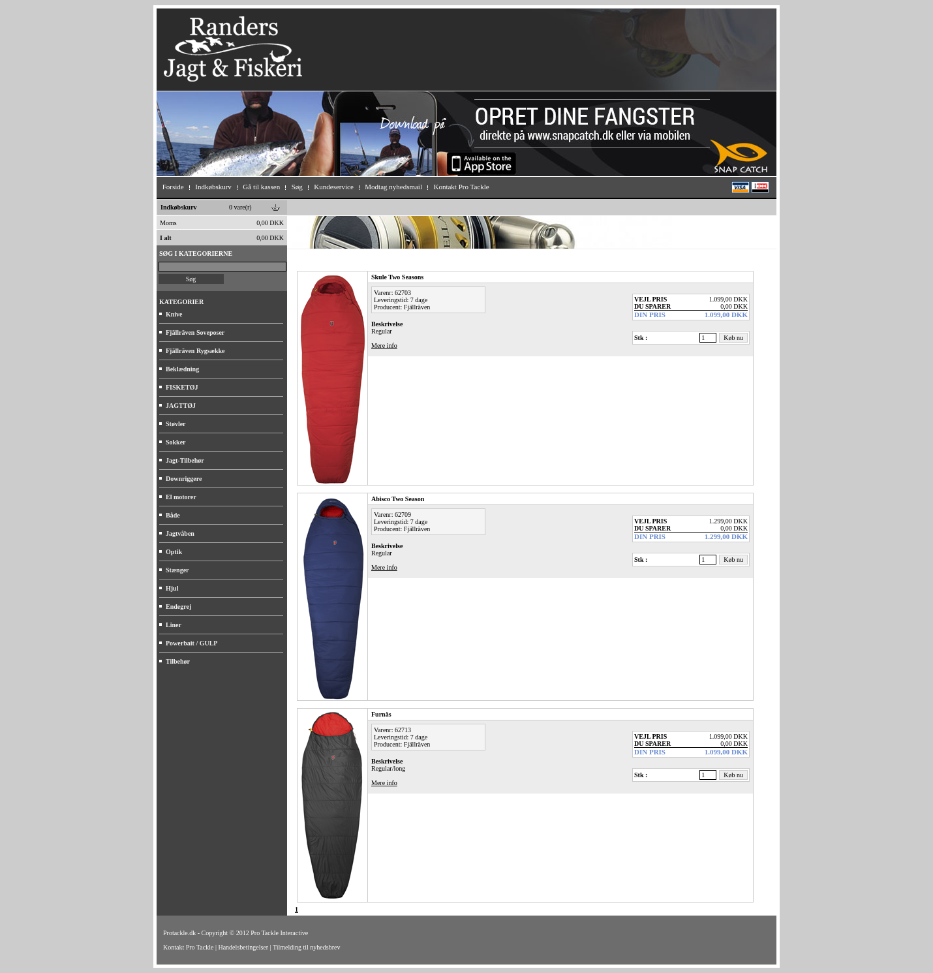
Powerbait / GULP (191, 643)
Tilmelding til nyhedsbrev (307, 947)
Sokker (176, 442)
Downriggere (184, 478)
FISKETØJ (182, 387)
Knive (174, 314)
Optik (174, 551)
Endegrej (178, 606)
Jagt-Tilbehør (185, 460)
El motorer (181, 497)
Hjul (172, 588)
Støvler (176, 423)
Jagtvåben (180, 533)
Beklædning (182, 369)
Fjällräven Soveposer (195, 332)
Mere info (384, 345)
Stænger (177, 570)
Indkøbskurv (179, 207)
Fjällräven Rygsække (195, 350)
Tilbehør (178, 661)
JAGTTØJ (181, 405)
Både (173, 515)
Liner (173, 624)
